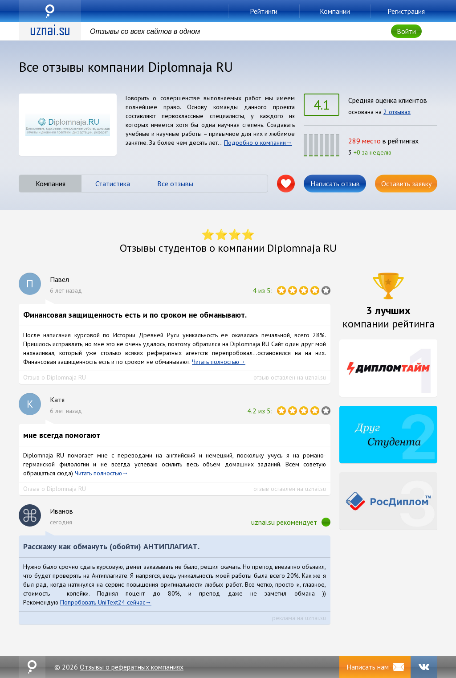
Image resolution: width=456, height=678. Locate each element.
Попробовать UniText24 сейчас (102, 602)
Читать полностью (215, 362)
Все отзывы (175, 183)
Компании (335, 11)
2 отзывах (397, 112)
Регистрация (406, 11)
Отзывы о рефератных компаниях (131, 666)
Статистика (112, 183)
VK (424, 667)
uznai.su (50, 11)
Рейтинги (263, 11)
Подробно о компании (255, 143)
